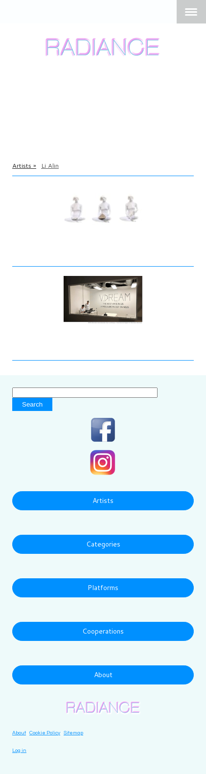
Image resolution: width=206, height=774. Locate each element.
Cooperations (103, 631)
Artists (103, 500)
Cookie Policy (44, 732)
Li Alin (25, 238)
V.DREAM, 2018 (46, 346)
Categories (103, 544)
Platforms (103, 587)
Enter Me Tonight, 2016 (61, 252)
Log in (19, 750)
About (103, 675)
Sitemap (73, 732)
